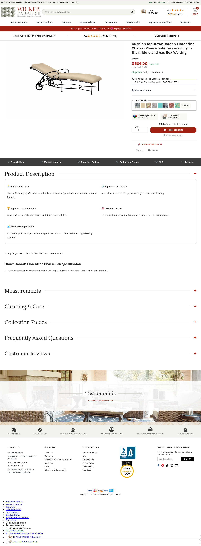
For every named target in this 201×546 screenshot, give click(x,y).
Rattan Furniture (44, 22)
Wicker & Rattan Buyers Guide (58, 459)
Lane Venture (110, 22)
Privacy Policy (88, 466)
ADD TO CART (173, 129)
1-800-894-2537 (169, 81)
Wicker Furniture (19, 22)
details (27, 528)
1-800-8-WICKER (17, 462)
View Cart (86, 469)
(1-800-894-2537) (15, 465)
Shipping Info (88, 459)
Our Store (49, 455)
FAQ (84, 455)
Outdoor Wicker (87, 22)
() (47, 2)
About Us (49, 452)
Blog (47, 466)
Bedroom (66, 22)
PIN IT (138, 150)
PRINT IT (153, 150)
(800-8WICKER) (24, 533)
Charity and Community (55, 469)
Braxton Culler (133, 22)
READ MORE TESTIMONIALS (100, 400)
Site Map (49, 462)
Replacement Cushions (160, 22)
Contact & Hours (89, 452)
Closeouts (185, 22)
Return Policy (88, 462)
